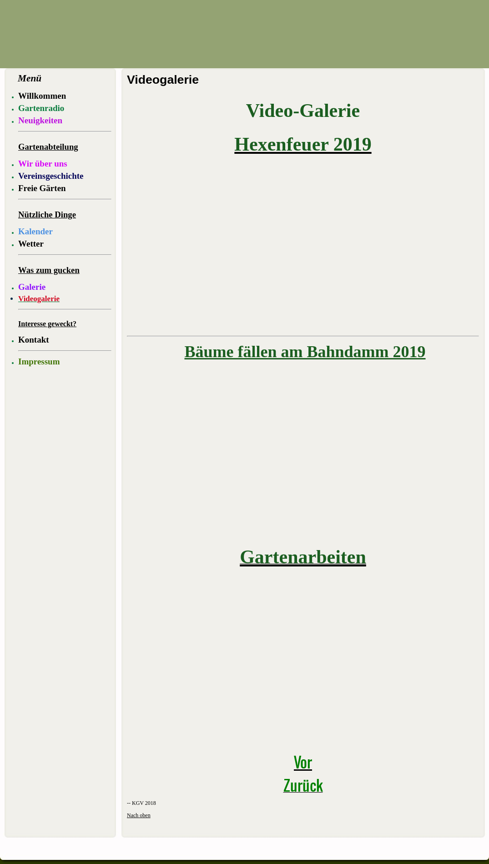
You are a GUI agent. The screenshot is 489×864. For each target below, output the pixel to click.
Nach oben (139, 815)
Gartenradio (41, 108)
